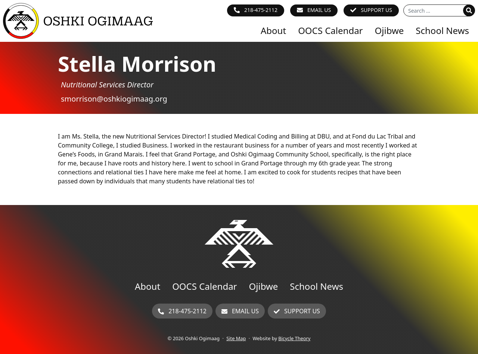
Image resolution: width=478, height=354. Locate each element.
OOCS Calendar (330, 30)
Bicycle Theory (294, 338)
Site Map (236, 338)
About (273, 30)
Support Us (376, 9)
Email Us (319, 9)
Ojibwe (389, 30)
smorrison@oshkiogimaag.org (114, 99)
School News (442, 30)
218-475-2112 (260, 9)
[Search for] (439, 10)
